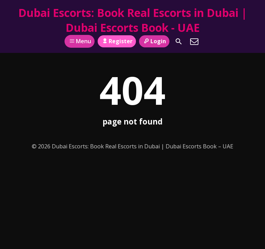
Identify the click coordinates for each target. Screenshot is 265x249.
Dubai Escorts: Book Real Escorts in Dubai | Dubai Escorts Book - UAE (132, 20)
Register (116, 41)
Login (154, 41)
